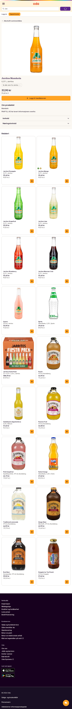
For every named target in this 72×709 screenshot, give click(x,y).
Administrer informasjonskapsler (14, 707)
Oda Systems (8, 659)
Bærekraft (6, 657)
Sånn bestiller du (8, 627)
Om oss (4, 648)
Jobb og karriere (8, 651)
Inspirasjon (6, 604)
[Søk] (3, 9)
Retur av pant (7, 633)
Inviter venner (7, 654)
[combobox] (31, 9)
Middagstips (6, 606)
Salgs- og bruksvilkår (10, 697)
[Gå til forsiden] (36, 4)
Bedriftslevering (8, 615)
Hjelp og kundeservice (10, 625)
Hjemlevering (7, 630)
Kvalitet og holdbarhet (10, 609)
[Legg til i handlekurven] (32, 181)
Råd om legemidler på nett (13, 638)
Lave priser (6, 612)
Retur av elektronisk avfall (12, 636)
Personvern (6, 702)
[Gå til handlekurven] (65, 9)
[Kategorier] (3, 4)
